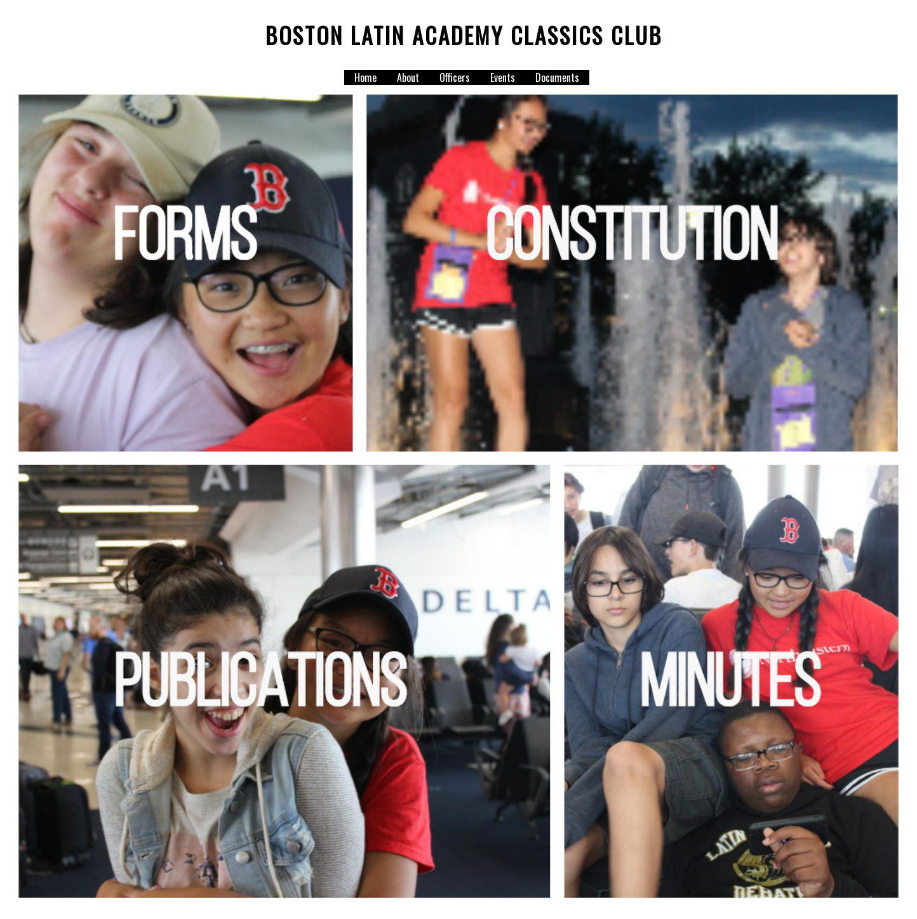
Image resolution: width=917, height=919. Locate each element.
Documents (557, 77)
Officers (454, 77)
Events (502, 77)
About (408, 77)
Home (365, 77)
